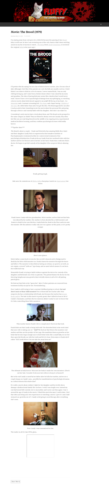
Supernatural (61, 184)
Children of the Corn (40, 106)
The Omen (15, 106)
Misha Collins (37, 184)
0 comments (29, 36)
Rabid (40, 48)
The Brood (48, 45)
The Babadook (40, 104)
